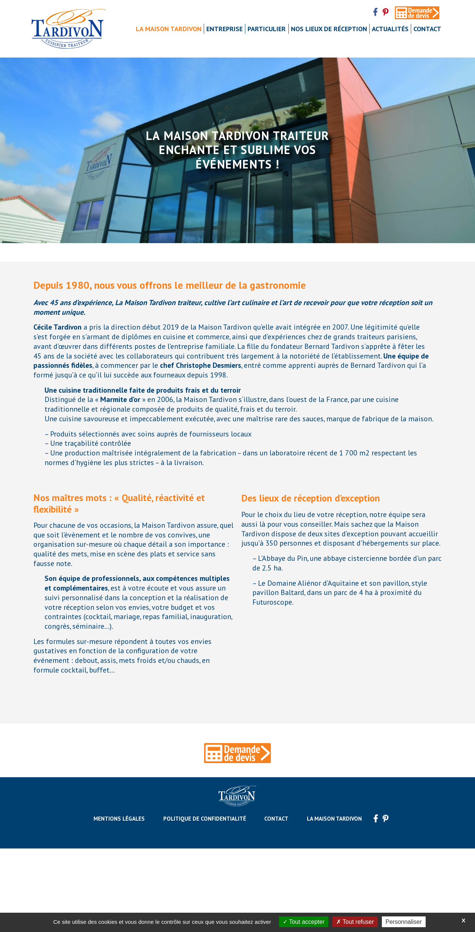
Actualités (390, 28)
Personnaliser (404, 922)
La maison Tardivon (169, 28)
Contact (427, 28)
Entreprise (224, 28)
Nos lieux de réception (329, 28)
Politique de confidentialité (204, 902)
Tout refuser (355, 922)
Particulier (267, 28)
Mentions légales (119, 902)
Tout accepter (304, 922)
